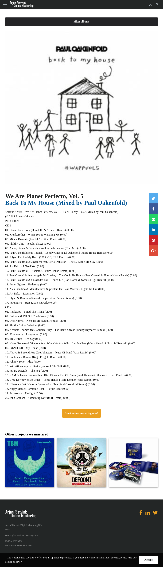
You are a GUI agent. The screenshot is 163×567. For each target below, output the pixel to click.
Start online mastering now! (81, 413)
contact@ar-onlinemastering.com (21, 535)
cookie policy (12, 562)
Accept (148, 559)
